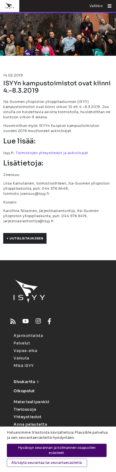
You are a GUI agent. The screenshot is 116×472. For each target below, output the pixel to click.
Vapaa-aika (26, 350)
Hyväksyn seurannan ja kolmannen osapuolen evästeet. (57, 450)
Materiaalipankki (32, 402)
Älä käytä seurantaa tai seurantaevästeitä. (47, 462)
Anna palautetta (30, 424)
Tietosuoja (25, 409)
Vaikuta (21, 358)
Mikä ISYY (24, 365)
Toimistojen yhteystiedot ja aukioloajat (52, 153)
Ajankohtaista (28, 335)
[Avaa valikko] (108, 6)
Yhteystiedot (28, 417)
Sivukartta (26, 381)
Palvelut (22, 343)
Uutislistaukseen (25, 238)
